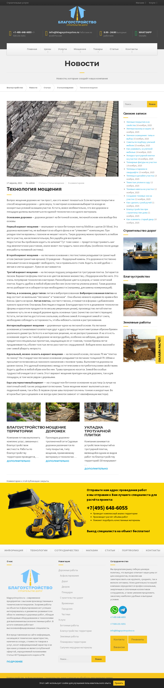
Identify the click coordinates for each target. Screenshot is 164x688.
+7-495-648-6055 (118, 617)
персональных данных (102, 677)
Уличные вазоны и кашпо (139, 128)
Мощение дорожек (56, 429)
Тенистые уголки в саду (138, 182)
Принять (119, 683)
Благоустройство (15, 677)
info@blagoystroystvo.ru (122, 630)
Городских (67, 608)
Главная (32, 49)
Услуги (152, 2)
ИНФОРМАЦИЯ (13, 550)
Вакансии (119, 647)
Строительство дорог (71, 597)
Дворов (66, 586)
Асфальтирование (69, 575)
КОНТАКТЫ (153, 550)
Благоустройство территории (26, 429)
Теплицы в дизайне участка (140, 175)
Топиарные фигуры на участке (142, 162)
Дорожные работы (68, 570)
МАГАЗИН (92, 550)
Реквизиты (137, 639)
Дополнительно (18, 461)
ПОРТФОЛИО (130, 550)
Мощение (80, 49)
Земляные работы (69, 636)
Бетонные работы (69, 625)
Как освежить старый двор (140, 219)
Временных (68, 603)
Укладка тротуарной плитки (97, 431)
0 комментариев (76, 183)
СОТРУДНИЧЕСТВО (66, 550)
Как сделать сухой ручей (139, 202)
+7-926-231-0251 (118, 623)
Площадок (67, 592)
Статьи (114, 49)
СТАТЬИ (110, 550)
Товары (98, 49)
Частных (66, 614)
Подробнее (15, 661)
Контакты (132, 49)
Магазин (140, 2)
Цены (47, 49)
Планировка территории (73, 641)
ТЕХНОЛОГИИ (38, 550)
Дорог (65, 581)
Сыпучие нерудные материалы (76, 647)
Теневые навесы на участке (140, 189)
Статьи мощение (55, 183)
